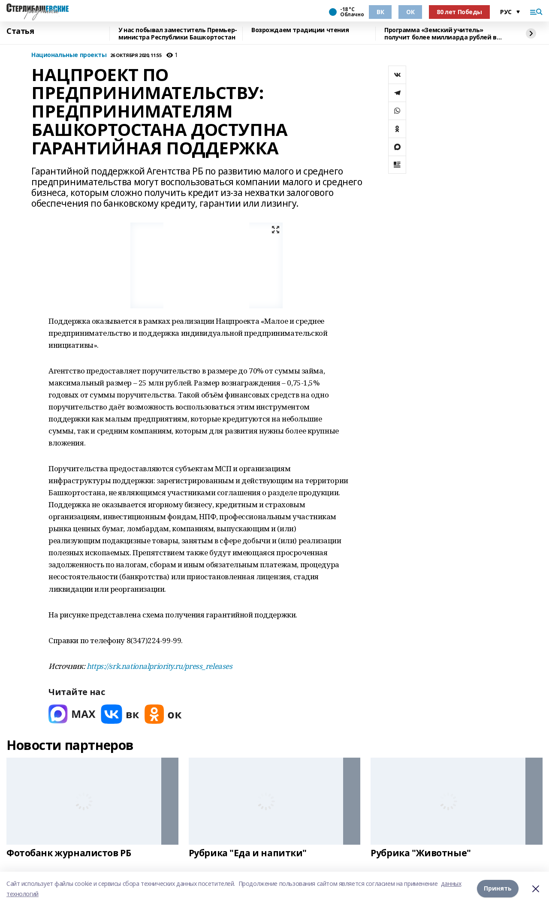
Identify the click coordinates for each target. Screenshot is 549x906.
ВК (380, 12)
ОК (410, 12)
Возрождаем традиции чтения (300, 30)
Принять (498, 889)
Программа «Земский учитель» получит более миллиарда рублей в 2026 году (440, 34)
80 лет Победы (459, 12)
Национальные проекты (69, 55)
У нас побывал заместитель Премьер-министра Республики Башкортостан (177, 34)
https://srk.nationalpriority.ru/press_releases (159, 666)
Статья (20, 31)
